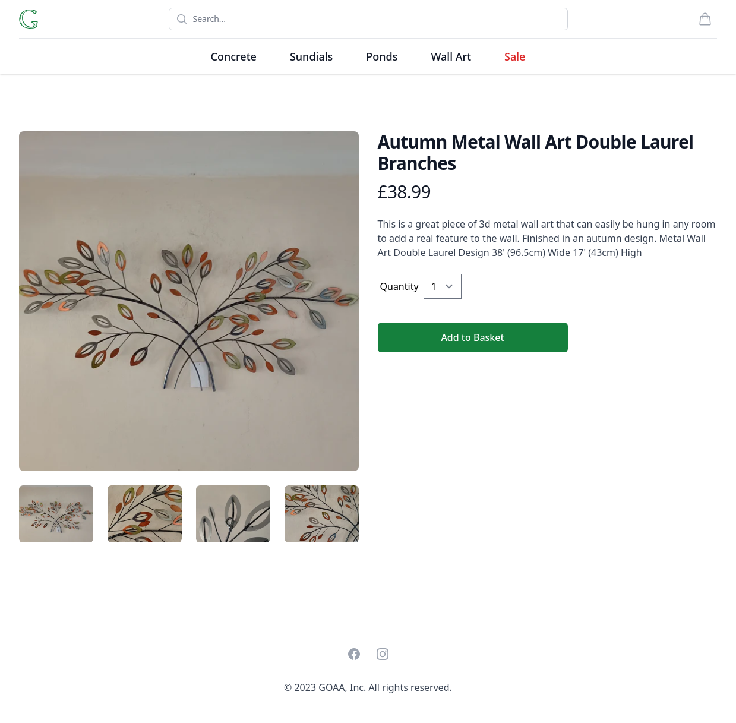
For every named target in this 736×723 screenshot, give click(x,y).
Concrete (234, 56)
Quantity (399, 286)
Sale (514, 56)
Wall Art (451, 56)
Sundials (311, 56)
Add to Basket (472, 337)
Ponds (381, 56)
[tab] (56, 513)
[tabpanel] (189, 301)
